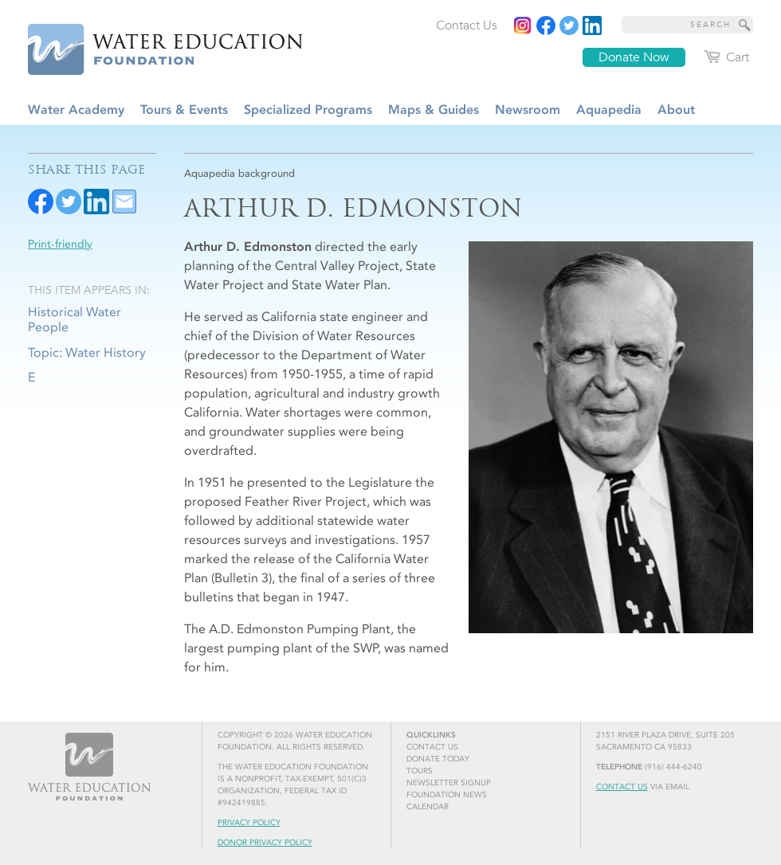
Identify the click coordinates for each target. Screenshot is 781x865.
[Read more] (592, 25)
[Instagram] (522, 25)
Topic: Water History (87, 352)
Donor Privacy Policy (265, 842)
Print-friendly (60, 244)
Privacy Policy (249, 823)
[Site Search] (745, 24)
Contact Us (622, 787)
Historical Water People (74, 319)
